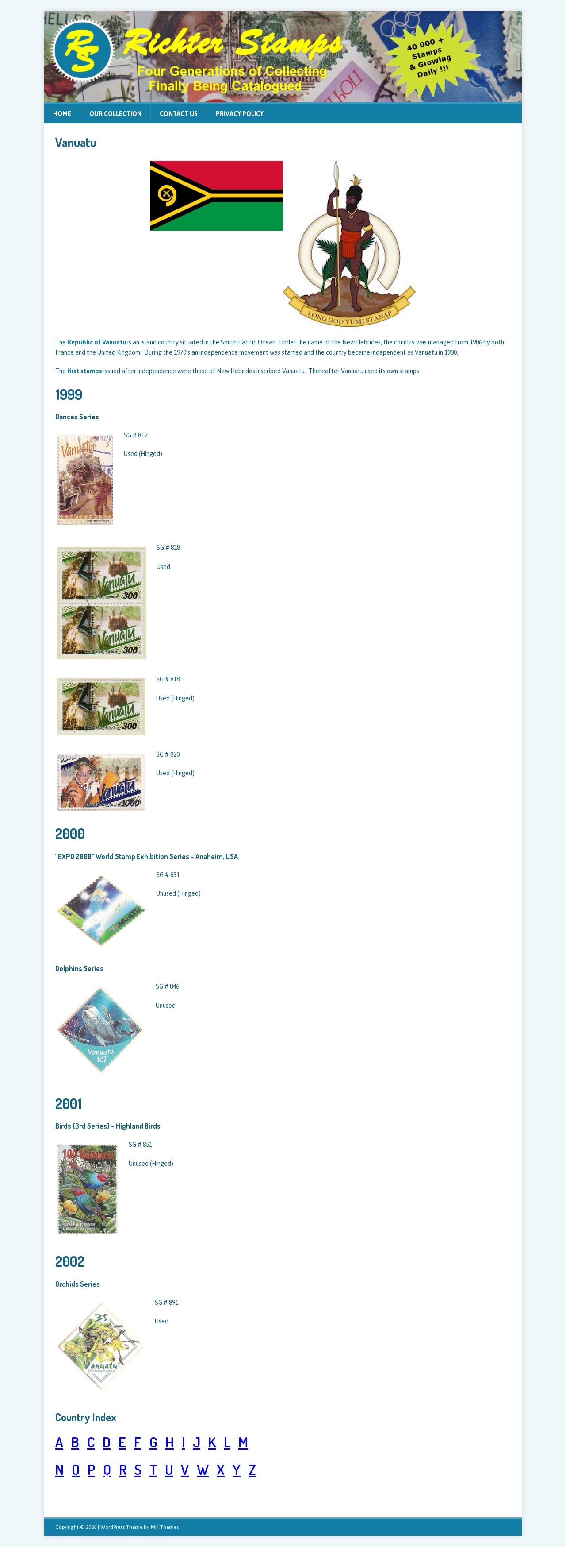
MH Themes (165, 1527)
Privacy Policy (240, 113)
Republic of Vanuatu (96, 342)
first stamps (84, 371)
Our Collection (115, 113)
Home (62, 113)
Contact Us (179, 113)
